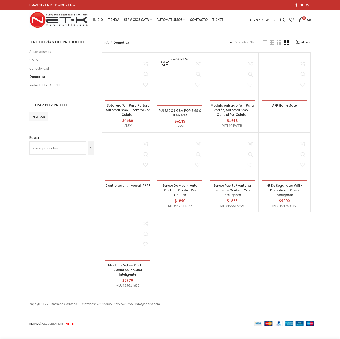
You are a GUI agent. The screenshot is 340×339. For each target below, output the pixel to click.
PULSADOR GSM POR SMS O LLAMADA (179, 117)
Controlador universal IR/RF (128, 196)
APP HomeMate (285, 109)
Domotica (37, 81)
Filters (305, 46)
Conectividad (39, 73)
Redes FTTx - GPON (44, 89)
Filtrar (39, 121)
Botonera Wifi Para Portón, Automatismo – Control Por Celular (128, 114)
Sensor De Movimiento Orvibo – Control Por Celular (180, 198)
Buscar (34, 142)
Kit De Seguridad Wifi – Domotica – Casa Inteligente (284, 198)
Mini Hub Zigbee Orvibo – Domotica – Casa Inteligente (127, 278)
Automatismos (40, 56)
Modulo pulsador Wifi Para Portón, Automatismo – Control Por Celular (232, 116)
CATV (33, 64)
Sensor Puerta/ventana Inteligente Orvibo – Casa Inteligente (232, 198)
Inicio (106, 47)
